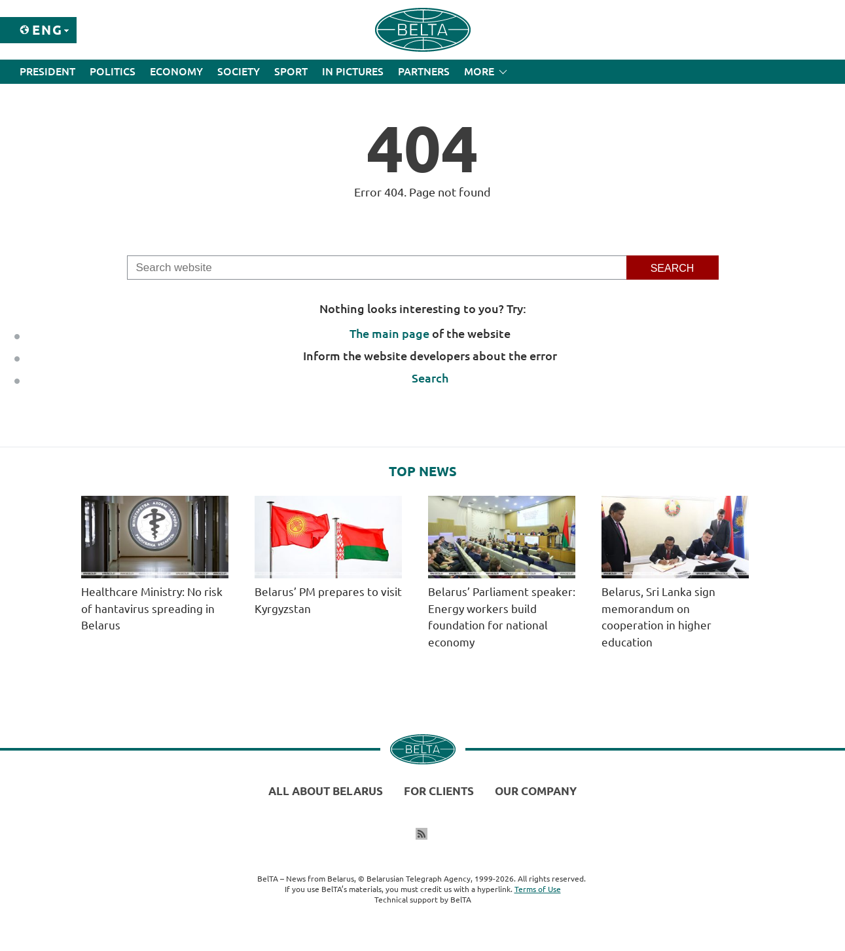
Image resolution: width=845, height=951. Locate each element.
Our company (536, 791)
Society (238, 71)
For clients (439, 791)
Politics (112, 71)
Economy (176, 71)
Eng (47, 29)
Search (430, 377)
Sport (291, 71)
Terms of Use (537, 889)
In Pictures (353, 71)
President (47, 71)
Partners (424, 71)
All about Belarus (325, 791)
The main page (389, 333)
